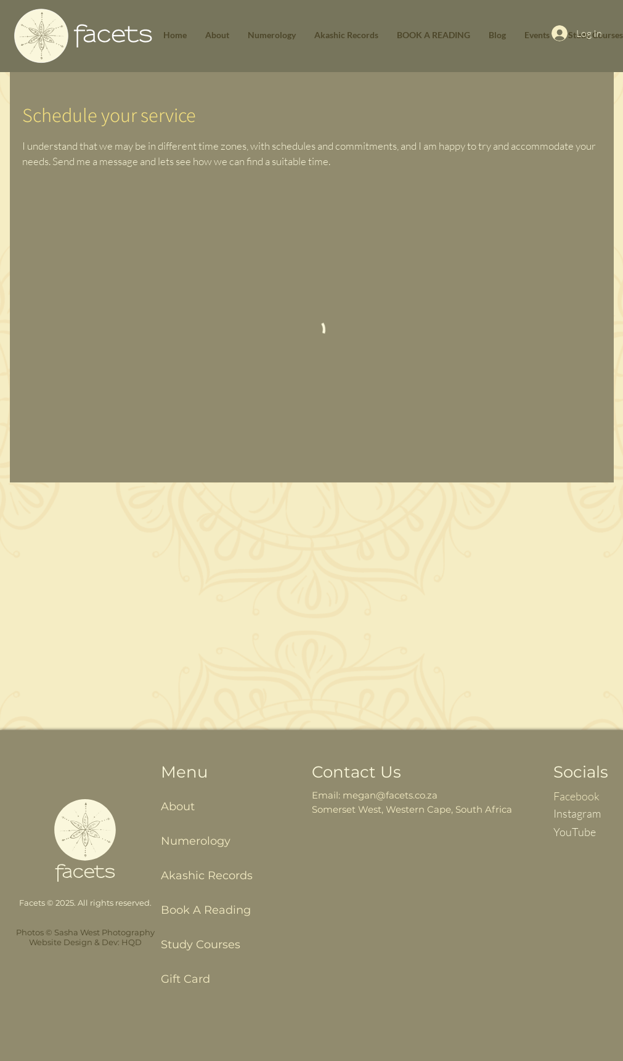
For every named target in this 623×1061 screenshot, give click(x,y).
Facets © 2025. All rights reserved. (85, 903)
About (178, 806)
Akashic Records (207, 875)
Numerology (195, 841)
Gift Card (185, 979)
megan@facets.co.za (390, 795)
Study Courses (200, 944)
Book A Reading (206, 910)
